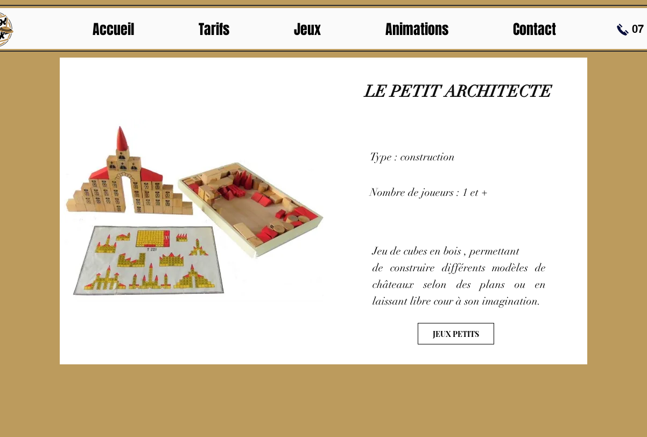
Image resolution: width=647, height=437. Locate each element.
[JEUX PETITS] (456, 333)
